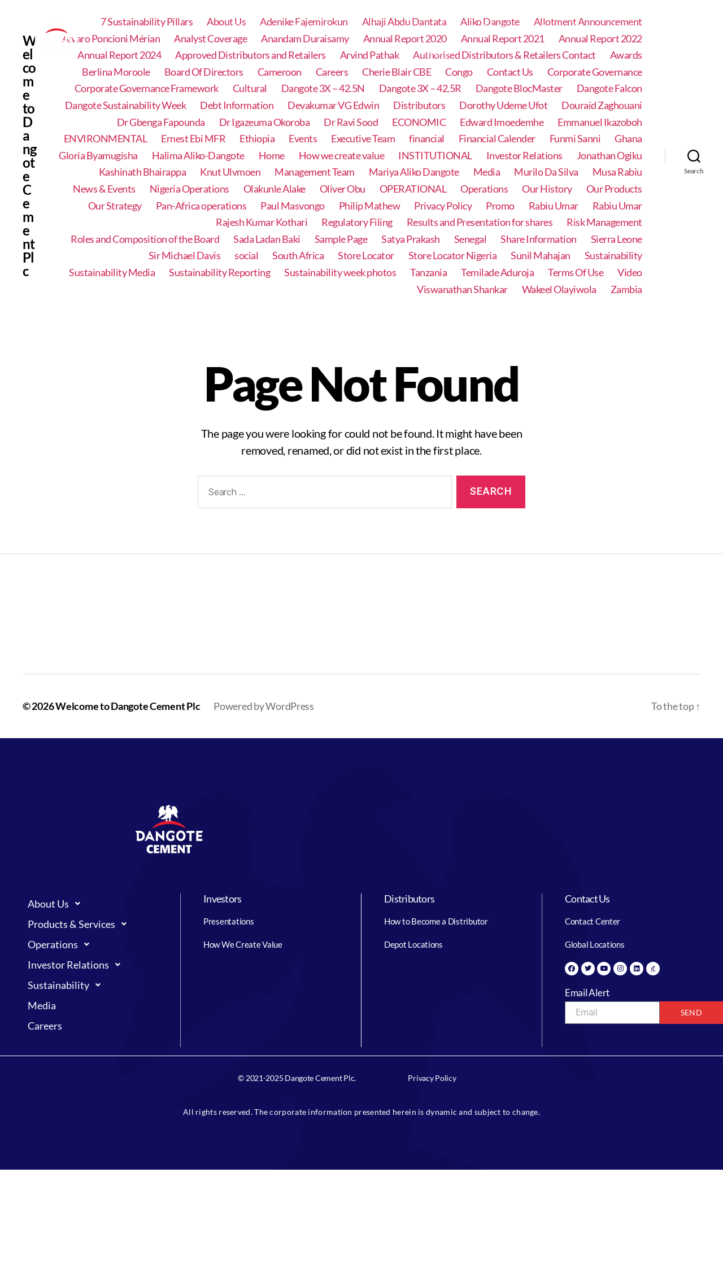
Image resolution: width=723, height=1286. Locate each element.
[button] (254, 27)
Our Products (614, 189)
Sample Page (341, 239)
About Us (254, 27)
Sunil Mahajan (540, 255)
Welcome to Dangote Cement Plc (127, 706)
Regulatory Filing (357, 222)
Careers (434, 51)
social (246, 255)
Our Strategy (115, 206)
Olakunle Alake (274, 189)
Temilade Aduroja (497, 272)
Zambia (626, 289)
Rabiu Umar (553, 206)
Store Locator (366, 255)
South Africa (298, 255)
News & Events (104, 189)
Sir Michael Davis (185, 255)
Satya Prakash (410, 239)
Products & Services (332, 27)
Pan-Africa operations (201, 206)
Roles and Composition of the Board (145, 239)
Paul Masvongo (292, 206)
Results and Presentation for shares (480, 222)
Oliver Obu (342, 189)
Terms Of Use (575, 272)
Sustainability (568, 27)
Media (624, 27)
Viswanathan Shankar (462, 289)
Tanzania (428, 272)
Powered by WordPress (264, 706)
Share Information (538, 239)
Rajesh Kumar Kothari (261, 222)
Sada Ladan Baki (266, 239)
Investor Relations (488, 27)
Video (629, 272)
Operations (411, 27)
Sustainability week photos (340, 272)
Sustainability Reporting (219, 272)
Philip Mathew (369, 206)
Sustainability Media (112, 272)
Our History (547, 189)
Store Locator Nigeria (452, 255)
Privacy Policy (443, 206)
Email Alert (587, 993)
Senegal (470, 239)
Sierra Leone (616, 239)
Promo (500, 206)
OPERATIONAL (413, 189)
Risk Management (604, 222)
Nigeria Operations (189, 189)
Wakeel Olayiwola (559, 289)
